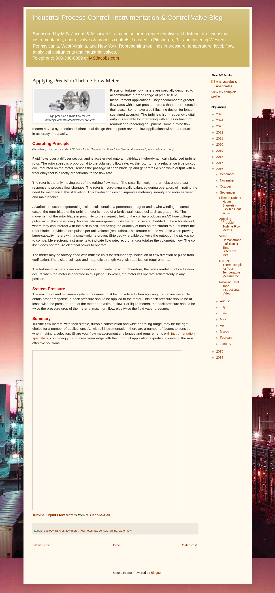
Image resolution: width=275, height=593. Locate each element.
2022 (219, 132)
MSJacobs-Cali (98, 515)
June (223, 313)
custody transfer (54, 530)
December (227, 174)
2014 (219, 357)
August (225, 301)
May (223, 319)
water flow (125, 530)
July (223, 307)
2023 (219, 126)
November (227, 180)
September (227, 192)
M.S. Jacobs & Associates (226, 84)
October (225, 186)
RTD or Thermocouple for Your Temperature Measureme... (231, 268)
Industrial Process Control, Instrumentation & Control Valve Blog (127, 17)
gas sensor (100, 530)
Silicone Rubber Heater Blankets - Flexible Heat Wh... (230, 205)
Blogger (156, 572)
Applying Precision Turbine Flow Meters (229, 224)
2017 (219, 163)
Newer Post (42, 545)
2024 (219, 120)
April (223, 325)
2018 (219, 157)
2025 (219, 114)
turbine (113, 530)
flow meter (72, 530)
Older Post (189, 545)
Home (116, 545)
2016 (219, 169)
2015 (219, 351)
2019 (219, 150)
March (224, 331)
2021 (219, 138)
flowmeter (86, 530)
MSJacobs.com (104, 58)
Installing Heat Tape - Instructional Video (229, 287)
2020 (219, 144)
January (225, 344)
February (226, 337)
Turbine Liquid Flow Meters (54, 515)
